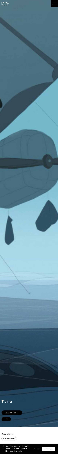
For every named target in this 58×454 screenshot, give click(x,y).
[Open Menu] (54, 3)
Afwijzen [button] (37, 449)
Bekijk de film (12, 413)
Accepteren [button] (48, 449)
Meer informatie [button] (16, 451)
